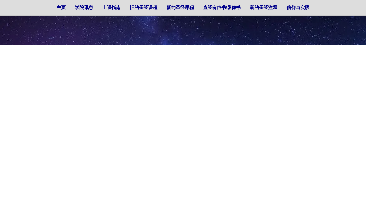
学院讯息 (84, 7)
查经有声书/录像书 (222, 7)
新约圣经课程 (180, 7)
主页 (61, 7)
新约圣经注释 (263, 7)
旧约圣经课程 (143, 7)
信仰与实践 (298, 7)
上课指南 (111, 7)
